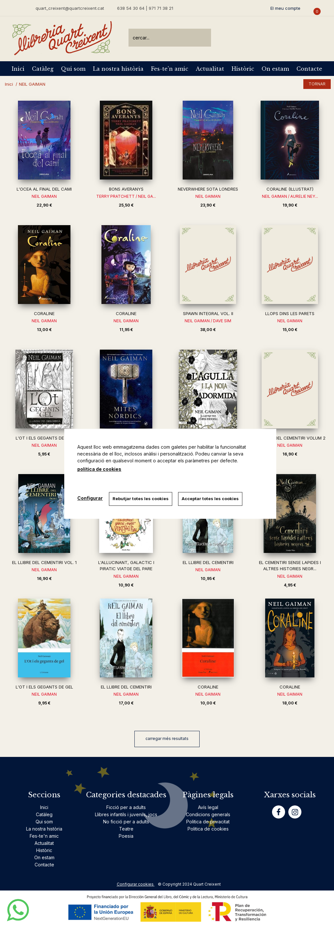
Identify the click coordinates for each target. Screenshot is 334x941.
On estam (275, 68)
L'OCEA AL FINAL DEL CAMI (44, 189)
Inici (18, 68)
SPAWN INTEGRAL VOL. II (208, 313)
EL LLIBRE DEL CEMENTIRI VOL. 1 (44, 562)
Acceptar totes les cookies (211, 498)
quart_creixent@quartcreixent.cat (70, 8)
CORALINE (44, 313)
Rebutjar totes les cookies (141, 498)
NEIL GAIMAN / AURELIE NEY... (290, 196)
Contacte (309, 68)
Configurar (90, 498)
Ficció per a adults (126, 807)
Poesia (126, 836)
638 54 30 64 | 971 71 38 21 (145, 8)
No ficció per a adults (126, 821)
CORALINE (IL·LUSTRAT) (289, 189)
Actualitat (210, 68)
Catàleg (42, 68)
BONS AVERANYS (126, 189)
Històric (243, 68)
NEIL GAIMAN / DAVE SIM (208, 320)
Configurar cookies (136, 884)
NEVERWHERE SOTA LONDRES (208, 189)
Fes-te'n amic (169, 68)
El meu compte (285, 8)
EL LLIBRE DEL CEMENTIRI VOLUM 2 (290, 438)
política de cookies (99, 469)
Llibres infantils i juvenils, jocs (126, 814)
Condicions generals (208, 814)
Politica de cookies (208, 829)
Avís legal (208, 807)
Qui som (73, 68)
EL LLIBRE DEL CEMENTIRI (208, 562)
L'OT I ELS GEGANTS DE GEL (44, 438)
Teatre (126, 829)
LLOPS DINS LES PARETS (289, 313)
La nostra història (118, 68)
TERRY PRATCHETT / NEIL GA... (126, 196)
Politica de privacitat (208, 821)
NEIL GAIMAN (44, 196)
